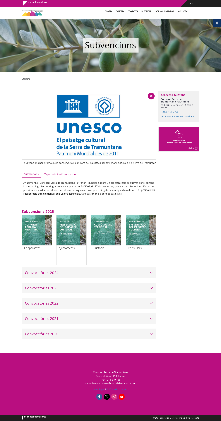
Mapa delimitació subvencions (61, 174)
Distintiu (146, 11)
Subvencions (31, 174)
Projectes (133, 11)
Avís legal (99, 389)
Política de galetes (116, 389)
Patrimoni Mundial (164, 11)
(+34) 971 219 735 (169, 112)
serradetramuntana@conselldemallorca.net (179, 116)
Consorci (183, 11)
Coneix (108, 11)
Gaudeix (120, 11)
